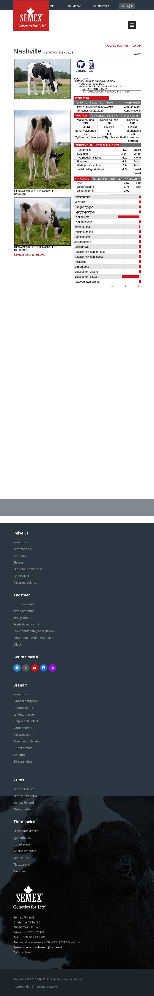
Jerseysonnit (22, 617)
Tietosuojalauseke (46, 986)
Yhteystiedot (22, 809)
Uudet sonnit (22, 844)
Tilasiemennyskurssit (28, 569)
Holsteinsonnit (23, 604)
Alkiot (17, 644)
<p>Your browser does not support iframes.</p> (77, 255)
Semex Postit (22, 858)
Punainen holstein (26, 741)
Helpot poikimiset (25, 721)
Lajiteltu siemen (24, 714)
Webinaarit (21, 871)
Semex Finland (23, 802)
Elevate (18, 562)
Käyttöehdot (22, 986)
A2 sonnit (20, 755)
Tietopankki (21, 864)
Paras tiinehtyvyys (26, 701)
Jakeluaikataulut (24, 851)
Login (127, 6)
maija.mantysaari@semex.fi (42, 947)
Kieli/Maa (101, 6)
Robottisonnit (22, 728)
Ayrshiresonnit (23, 611)
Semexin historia (25, 796)
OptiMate (20, 556)
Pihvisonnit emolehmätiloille (33, 638)
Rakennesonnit (23, 734)
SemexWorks (22, 549)
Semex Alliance (24, 789)
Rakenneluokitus (25, 582)
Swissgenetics (23, 761)
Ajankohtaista (23, 838)
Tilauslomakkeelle (25, 831)
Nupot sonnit (22, 748)
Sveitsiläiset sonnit (26, 624)
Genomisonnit (23, 708)
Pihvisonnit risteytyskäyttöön (33, 631)
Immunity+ (21, 542)
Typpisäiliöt (21, 576)
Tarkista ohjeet (22, 952)
